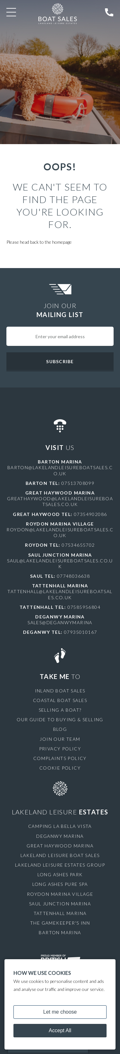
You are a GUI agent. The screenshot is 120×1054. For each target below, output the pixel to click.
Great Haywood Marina (60, 845)
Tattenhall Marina (60, 913)
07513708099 (77, 483)
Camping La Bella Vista (60, 826)
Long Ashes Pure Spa (60, 884)
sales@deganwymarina (60, 622)
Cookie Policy (60, 768)
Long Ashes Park (60, 874)
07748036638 (73, 576)
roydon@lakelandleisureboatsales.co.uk (59, 532)
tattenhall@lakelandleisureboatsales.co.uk (59, 594)
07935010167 (80, 632)
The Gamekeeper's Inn (60, 923)
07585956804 (84, 607)
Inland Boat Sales (60, 690)
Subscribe (60, 361)
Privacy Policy (60, 748)
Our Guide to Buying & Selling (60, 719)
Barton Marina (60, 932)
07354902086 (90, 514)
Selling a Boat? (60, 710)
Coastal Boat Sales (60, 700)
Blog (60, 729)
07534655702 (78, 545)
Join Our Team (60, 739)
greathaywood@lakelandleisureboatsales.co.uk (60, 501)
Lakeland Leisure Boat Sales (60, 855)
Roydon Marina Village (60, 894)
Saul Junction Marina (60, 903)
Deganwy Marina (60, 836)
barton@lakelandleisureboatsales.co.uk (60, 470)
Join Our (60, 310)
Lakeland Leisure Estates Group (60, 865)
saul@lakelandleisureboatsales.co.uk (60, 563)
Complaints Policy (60, 758)
